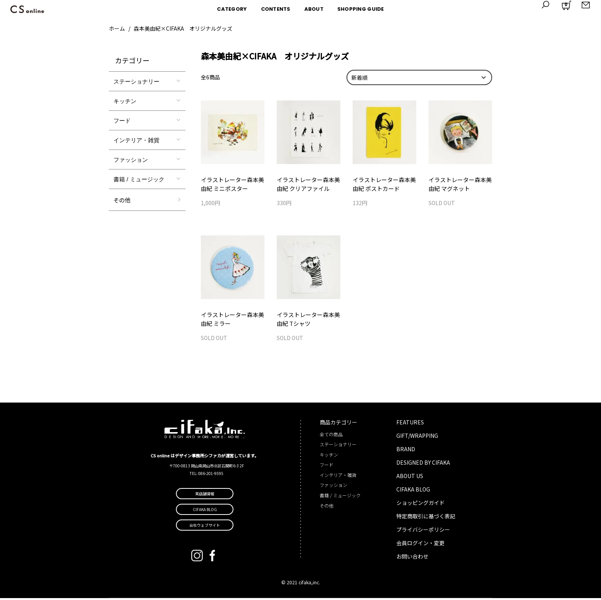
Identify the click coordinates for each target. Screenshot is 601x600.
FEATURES (410, 424)
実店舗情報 (204, 495)
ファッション (130, 159)
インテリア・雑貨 (136, 140)
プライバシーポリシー (423, 531)
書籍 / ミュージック (138, 179)
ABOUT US (409, 478)
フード (122, 120)
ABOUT (313, 9)
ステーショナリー (136, 81)
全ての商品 (331, 436)
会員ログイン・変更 (420, 545)
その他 (122, 200)
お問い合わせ (412, 558)
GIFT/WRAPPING (417, 437)
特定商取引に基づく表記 (425, 518)
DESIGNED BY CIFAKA (423, 464)
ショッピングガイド (420, 504)
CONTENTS (276, 9)
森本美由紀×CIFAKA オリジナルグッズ (183, 28)
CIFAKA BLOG (413, 491)
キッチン (124, 101)
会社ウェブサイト (204, 527)
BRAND (405, 451)
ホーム (117, 28)
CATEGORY (232, 9)
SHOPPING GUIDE (360, 9)
